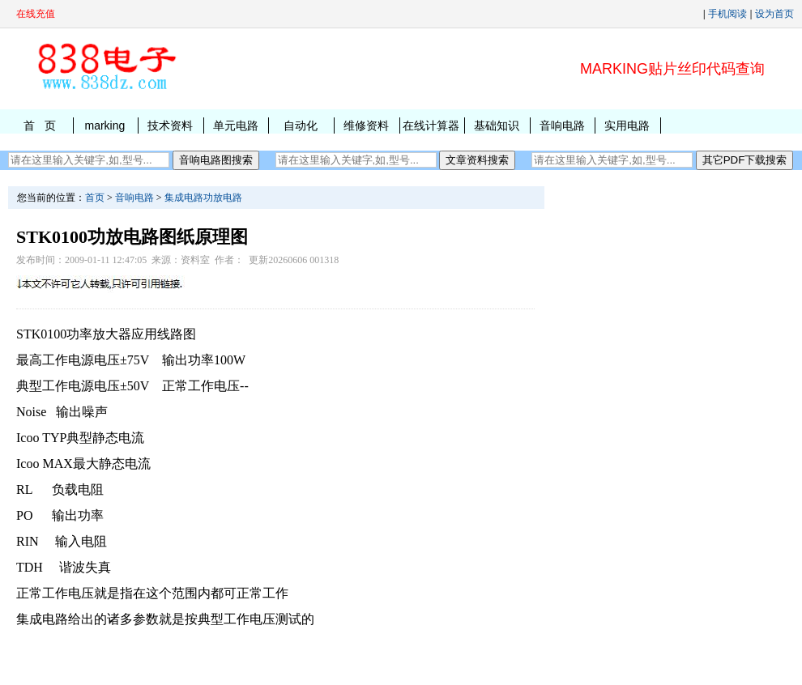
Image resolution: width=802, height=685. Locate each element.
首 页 (39, 125)
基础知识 (496, 125)
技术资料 (170, 125)
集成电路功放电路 (203, 197)
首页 (95, 197)
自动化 (301, 125)
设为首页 (774, 13)
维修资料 (366, 125)
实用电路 (627, 125)
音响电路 (562, 125)
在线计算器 (431, 125)
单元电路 (235, 125)
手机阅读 (727, 13)
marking (104, 125)
